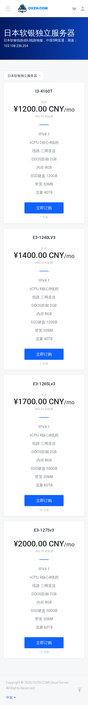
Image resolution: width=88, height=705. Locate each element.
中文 (11, 697)
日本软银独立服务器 (24, 76)
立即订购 (44, 208)
